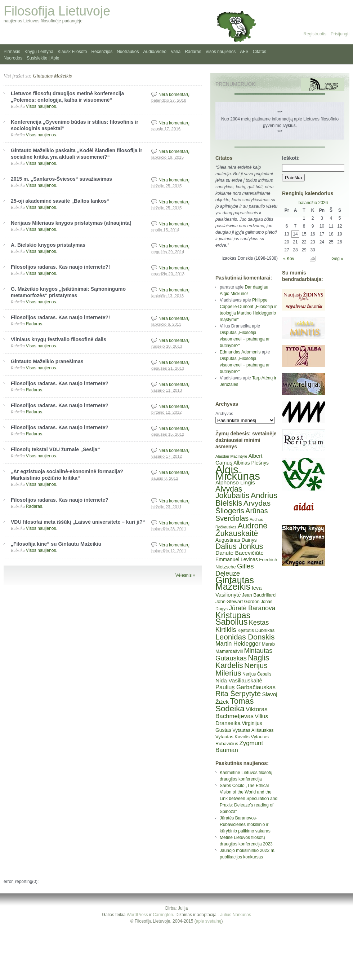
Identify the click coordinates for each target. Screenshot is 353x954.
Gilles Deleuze (234, 569)
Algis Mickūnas (237, 472)
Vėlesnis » (185, 575)
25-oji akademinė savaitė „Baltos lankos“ (60, 201)
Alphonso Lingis (235, 482)
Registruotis (315, 33)
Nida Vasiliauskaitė (238, 680)
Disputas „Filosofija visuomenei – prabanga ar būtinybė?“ (245, 339)
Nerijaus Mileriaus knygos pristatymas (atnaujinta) (71, 223)
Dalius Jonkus (239, 546)
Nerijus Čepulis (257, 674)
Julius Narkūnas (235, 914)
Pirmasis (12, 51)
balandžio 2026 (313, 202)
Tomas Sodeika (234, 704)
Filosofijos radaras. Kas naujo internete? (59, 383)
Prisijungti (340, 33)
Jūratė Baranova (252, 608)
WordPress (137, 914)
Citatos (259, 51)
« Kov (288, 258)
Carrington (163, 914)
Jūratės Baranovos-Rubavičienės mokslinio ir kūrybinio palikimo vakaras (245, 824)
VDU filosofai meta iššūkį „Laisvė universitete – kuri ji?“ (78, 522)
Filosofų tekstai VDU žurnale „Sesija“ (55, 449)
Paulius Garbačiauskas (245, 687)
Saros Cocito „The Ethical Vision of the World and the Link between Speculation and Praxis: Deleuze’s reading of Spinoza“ (248, 798)
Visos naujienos (221, 51)
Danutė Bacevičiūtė (239, 553)
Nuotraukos (128, 51)
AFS (244, 51)
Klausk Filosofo (72, 51)
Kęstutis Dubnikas (255, 630)
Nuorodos (13, 58)
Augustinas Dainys (236, 540)
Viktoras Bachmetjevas (241, 713)
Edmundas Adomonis (240, 352)
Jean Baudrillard (259, 595)
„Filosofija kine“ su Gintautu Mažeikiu (56, 544)
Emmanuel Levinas (236, 559)
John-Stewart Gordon (237, 601)
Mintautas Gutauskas (243, 654)
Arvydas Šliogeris (243, 507)
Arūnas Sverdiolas (241, 514)
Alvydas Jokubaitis (232, 492)
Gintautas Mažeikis (52, 76)
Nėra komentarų (173, 94)
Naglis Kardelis (242, 661)
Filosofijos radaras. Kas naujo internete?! (60, 267)
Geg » (337, 258)
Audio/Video (155, 51)
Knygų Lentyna (38, 51)
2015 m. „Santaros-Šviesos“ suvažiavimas (61, 179)
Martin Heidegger (237, 643)
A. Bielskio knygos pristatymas (48, 245)
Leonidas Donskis (244, 637)
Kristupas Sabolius (232, 619)
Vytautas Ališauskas (252, 730)
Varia (175, 51)
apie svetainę (209, 921)
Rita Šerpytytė (238, 694)
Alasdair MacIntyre (231, 456)
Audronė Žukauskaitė (241, 529)
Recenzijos (101, 51)
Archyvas (224, 413)
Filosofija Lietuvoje (57, 11)
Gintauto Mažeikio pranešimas (47, 361)
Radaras (193, 51)
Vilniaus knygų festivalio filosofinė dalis (58, 339)
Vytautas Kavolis (232, 736)
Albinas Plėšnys (251, 463)
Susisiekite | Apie (43, 58)
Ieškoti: (291, 158)
